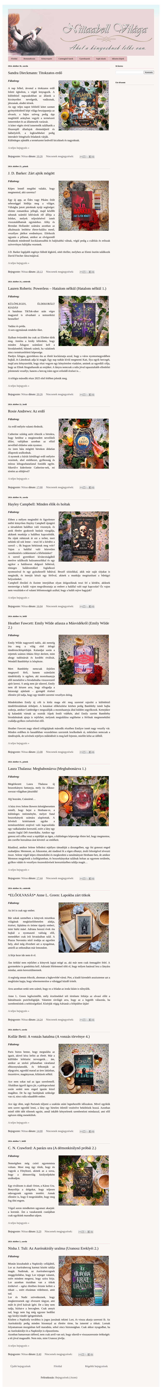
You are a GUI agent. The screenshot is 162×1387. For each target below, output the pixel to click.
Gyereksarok (84, 58)
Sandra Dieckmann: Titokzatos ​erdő (35, 73)
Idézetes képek (118, 58)
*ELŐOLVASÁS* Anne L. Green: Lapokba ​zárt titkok (49, 895)
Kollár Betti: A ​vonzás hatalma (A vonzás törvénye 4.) (49, 1036)
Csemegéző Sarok (66, 58)
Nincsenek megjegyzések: (60, 156)
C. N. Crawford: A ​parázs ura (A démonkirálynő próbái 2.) (52, 1148)
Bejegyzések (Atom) (66, 1377)
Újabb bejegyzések (20, 1366)
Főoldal (14, 58)
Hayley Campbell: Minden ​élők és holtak (39, 504)
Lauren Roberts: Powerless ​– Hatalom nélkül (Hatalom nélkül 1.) (57, 288)
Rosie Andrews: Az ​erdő (26, 411)
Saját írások (101, 58)
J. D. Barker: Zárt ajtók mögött (31, 173)
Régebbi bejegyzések (96, 1366)
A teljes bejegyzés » (18, 147)
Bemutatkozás (29, 58)
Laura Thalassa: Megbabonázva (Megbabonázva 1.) (47, 769)
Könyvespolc (46, 58)
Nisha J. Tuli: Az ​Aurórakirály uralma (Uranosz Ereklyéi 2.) (53, 1248)
